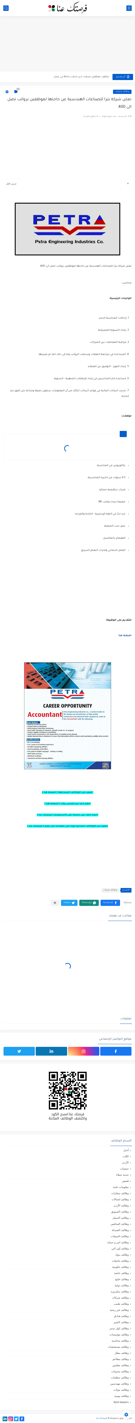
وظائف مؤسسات (119, 1334)
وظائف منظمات (120, 1377)
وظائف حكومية (120, 1266)
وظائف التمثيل (120, 1217)
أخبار (126, 1150)
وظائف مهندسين (119, 1383)
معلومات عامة (121, 1187)
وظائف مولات (121, 1389)
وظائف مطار (122, 1352)
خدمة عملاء (122, 1174)
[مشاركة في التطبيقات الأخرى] (55, 903)
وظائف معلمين (120, 1365)
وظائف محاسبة (120, 1340)
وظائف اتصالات (120, 1199)
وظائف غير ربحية (119, 1309)
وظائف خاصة (121, 1273)
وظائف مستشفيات (118, 1346)
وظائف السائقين (120, 1223)
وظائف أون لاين (120, 1248)
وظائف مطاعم (120, 1359)
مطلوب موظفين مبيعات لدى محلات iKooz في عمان (81, 76)
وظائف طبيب (121, 1303)
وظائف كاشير (121, 1322)
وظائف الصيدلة (120, 1230)
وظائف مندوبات (120, 1371)
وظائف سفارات (120, 1193)
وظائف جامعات (120, 1260)
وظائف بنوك (122, 1254)
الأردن (125, 1162)
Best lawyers (121, 1402)
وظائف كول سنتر (119, 1328)
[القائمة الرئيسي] (129, 8)
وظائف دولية (122, 1285)
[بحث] (6, 8)
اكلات (126, 1156)
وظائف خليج (122, 1279)
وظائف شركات (122, 92)
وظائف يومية (121, 1395)
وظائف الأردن (121, 1205)
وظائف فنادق (121, 1316)
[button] (110, 903)
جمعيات (124, 1168)
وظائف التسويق (120, 1211)
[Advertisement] (67, 44)
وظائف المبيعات (120, 1236)
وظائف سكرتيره (120, 1291)
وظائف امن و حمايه (118, 1242)
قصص (125, 1180)
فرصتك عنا (101, 1418)
